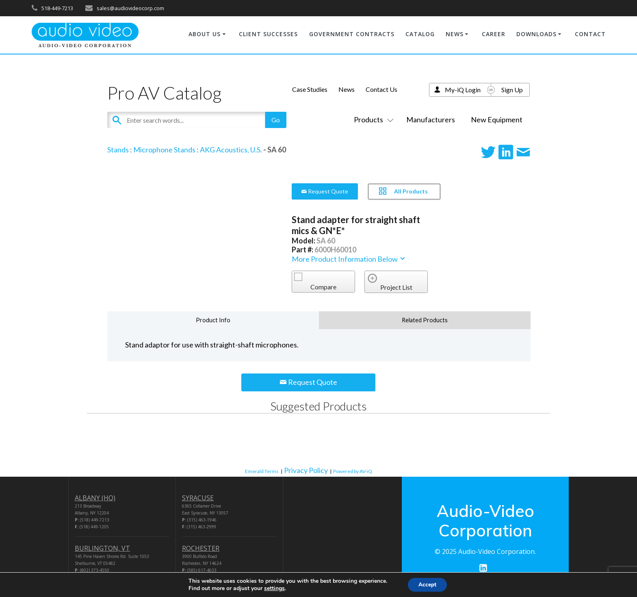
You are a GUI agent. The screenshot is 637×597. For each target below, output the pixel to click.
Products (372, 119)
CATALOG (420, 34)
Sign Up (512, 89)
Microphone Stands (164, 149)
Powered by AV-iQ (352, 471)
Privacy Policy (306, 470)
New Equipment (496, 119)
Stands (118, 149)
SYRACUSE (198, 497)
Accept (427, 584)
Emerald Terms (262, 471)
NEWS (455, 34)
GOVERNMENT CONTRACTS (351, 34)
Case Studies (309, 89)
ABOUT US (204, 34)
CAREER (493, 34)
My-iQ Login (463, 89)
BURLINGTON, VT (102, 548)
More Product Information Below (349, 258)
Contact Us (381, 89)
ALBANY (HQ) (95, 497)
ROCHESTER (200, 548)
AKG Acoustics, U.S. (231, 149)
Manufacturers (430, 119)
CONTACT (590, 34)
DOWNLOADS (536, 34)
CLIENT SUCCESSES (268, 34)
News (346, 89)
